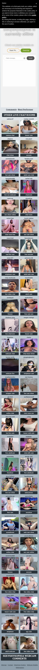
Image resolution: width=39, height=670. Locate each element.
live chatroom (10, 334)
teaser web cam (28, 433)
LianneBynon (29, 238)
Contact (10, 665)
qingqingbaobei (28, 357)
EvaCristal (10, 238)
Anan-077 (10, 258)
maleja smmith (29, 119)
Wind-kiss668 (10, 556)
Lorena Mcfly (10, 357)
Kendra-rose (29, 159)
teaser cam (29, 135)
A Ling (29, 417)
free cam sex (28, 314)
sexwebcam (10, 532)
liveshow (10, 473)
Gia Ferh (10, 397)
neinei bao (10, 218)
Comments (11, 109)
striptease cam (10, 274)
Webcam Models (32, 665)
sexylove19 (10, 575)
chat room (28, 215)
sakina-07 (10, 119)
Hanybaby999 (10, 178)
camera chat (10, 135)
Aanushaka (29, 496)
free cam (10, 512)
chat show (10, 155)
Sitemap (4, 665)
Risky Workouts (10, 278)
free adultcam (10, 453)
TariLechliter (29, 298)
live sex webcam (10, 195)
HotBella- (29, 437)
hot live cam (10, 433)
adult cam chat (29, 175)
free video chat (10, 592)
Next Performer (25, 109)
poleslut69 (28, 516)
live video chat (10, 294)
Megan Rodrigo (29, 317)
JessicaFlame (29, 536)
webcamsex (29, 493)
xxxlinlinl (10, 437)
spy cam (29, 631)
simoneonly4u (10, 635)
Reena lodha (29, 595)
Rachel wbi (28, 178)
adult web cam (29, 274)
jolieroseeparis (29, 635)
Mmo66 (10, 536)
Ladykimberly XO (10, 516)
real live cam (10, 254)
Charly (29, 337)
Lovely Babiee (28, 218)
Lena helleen (10, 476)
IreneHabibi (29, 278)
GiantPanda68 (28, 615)
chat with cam (29, 453)
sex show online (10, 215)
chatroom (29, 195)
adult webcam (10, 651)
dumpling (29, 198)
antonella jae (10, 496)
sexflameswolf (29, 397)
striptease (10, 631)
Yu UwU (28, 556)
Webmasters (20, 667)
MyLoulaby (10, 456)
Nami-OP (10, 198)
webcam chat (10, 354)
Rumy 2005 (10, 595)
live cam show (29, 393)
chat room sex (29, 413)
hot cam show (10, 175)
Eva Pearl (29, 139)
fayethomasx (28, 476)
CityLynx (10, 139)
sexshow (29, 512)
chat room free (10, 234)
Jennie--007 (29, 456)
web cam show (29, 532)
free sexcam (29, 254)
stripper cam (10, 393)
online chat (10, 413)
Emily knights (10, 615)
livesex (10, 314)
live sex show (10, 493)
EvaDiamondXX (10, 377)
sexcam (29, 155)
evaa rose (28, 575)
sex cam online (29, 552)
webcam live (10, 373)
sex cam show (29, 234)
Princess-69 (29, 258)
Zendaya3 (10, 298)
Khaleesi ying (10, 317)
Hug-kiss (10, 337)
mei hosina (29, 377)
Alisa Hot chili (10, 417)
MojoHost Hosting (20, 665)
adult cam (28, 294)
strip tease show (29, 354)
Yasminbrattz (10, 159)
